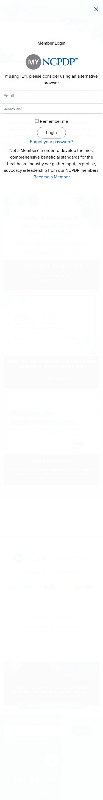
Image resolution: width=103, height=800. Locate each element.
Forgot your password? (51, 142)
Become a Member (52, 177)
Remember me (54, 121)
